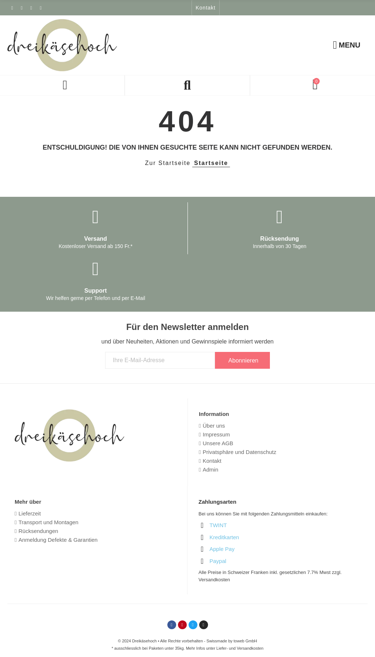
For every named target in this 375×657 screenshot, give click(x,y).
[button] (205, 7)
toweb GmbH (245, 641)
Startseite (211, 163)
